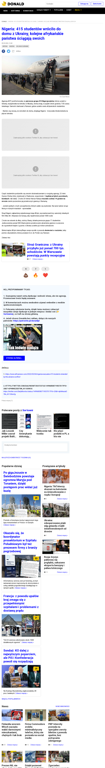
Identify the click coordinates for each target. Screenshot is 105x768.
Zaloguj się (84, 4)
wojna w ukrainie (22, 46)
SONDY (68, 11)
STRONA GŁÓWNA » (14, 358)
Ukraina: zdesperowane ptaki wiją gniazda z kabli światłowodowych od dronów (55, 526)
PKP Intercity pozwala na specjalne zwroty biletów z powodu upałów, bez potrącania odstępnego (57, 732)
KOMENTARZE (28, 11)
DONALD (4, 21)
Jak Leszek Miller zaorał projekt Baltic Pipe (9, 435)
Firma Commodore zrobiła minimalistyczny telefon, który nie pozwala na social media (35, 731)
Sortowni (27, 410)
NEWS (5, 11)
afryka (5, 46)
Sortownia (8, 314)
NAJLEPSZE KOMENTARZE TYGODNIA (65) (16, 457)
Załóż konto (97, 4)
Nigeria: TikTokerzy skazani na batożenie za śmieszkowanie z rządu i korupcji (55, 490)
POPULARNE (58, 11)
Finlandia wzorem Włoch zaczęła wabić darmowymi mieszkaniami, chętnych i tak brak (12, 730)
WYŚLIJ (18, 51)
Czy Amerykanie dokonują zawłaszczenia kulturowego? (26, 438)
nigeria (11, 46)
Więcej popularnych (11, 699)
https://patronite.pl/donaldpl (26, 321)
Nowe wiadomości (62, 706)
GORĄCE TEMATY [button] (44, 11)
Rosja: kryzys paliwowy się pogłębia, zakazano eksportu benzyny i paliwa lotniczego (54, 562)
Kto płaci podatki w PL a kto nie (61, 434)
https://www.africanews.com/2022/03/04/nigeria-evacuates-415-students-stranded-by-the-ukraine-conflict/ (35, 375)
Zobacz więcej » (37, 259)
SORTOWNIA (15, 11)
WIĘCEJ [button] (78, 11)
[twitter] (9, 51)
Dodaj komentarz (10, 445)
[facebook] (4, 51)
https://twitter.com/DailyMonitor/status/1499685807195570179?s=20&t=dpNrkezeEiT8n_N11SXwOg (35, 392)
